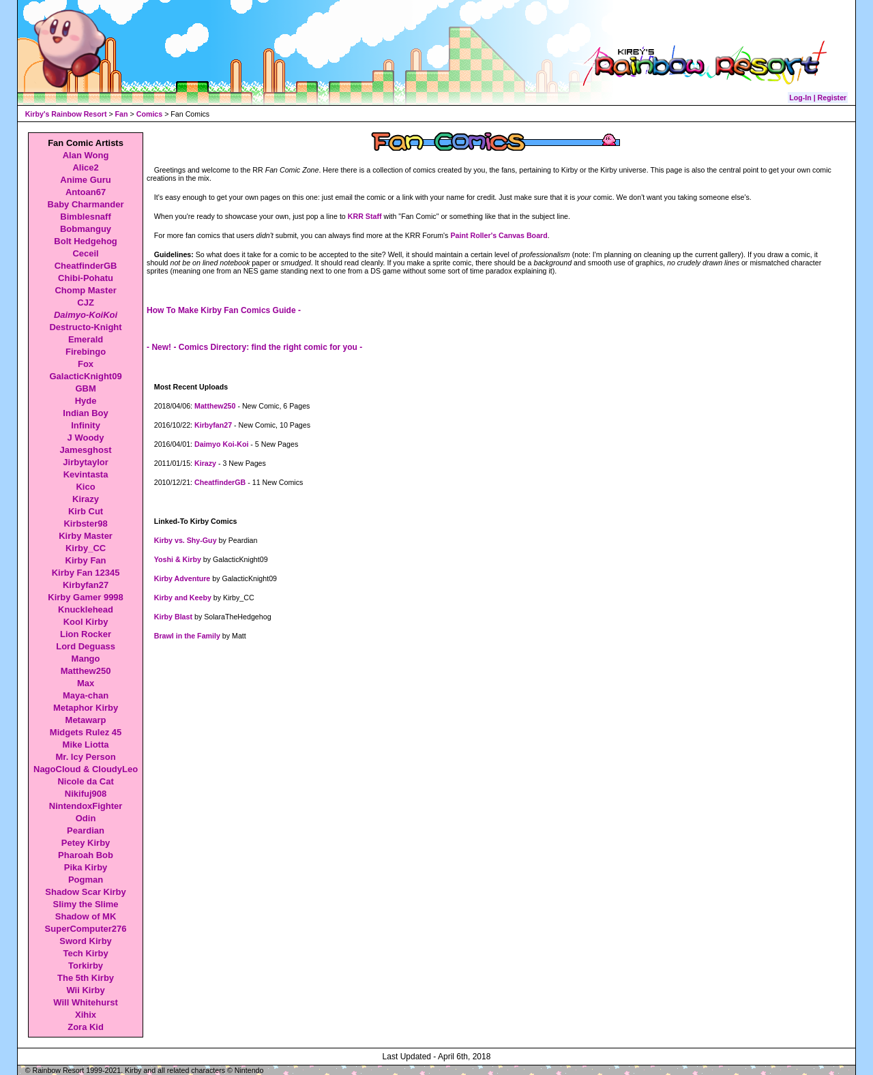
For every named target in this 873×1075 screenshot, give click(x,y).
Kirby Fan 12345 (86, 573)
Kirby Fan (85, 560)
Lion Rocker (85, 634)
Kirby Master (86, 536)
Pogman (85, 879)
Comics (149, 114)
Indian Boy (85, 413)
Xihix (85, 1015)
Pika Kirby (86, 867)
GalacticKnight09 (85, 376)
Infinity (85, 425)
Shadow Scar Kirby (85, 892)
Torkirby (85, 965)
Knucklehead (85, 609)
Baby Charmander (86, 204)
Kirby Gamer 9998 (85, 597)
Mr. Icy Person (85, 757)
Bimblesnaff (85, 216)
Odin (86, 818)
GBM (85, 388)
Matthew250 (86, 671)
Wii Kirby (85, 990)
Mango (86, 658)
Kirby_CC (85, 548)
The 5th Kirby (85, 978)
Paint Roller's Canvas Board (498, 235)
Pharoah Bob (85, 855)
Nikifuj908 (85, 794)
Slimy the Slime (86, 904)
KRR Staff (365, 216)
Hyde (86, 401)
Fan (121, 114)
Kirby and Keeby (182, 597)
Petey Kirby (85, 843)
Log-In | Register (817, 97)
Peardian (85, 830)
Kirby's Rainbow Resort (66, 114)
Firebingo (85, 352)
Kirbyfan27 (85, 585)
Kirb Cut (85, 511)
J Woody (86, 437)
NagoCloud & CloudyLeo (85, 769)
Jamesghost (86, 450)
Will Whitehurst (85, 1002)
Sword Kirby (85, 941)
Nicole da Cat (85, 781)
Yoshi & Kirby (177, 559)
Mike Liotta (86, 744)
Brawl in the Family (187, 636)
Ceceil (85, 253)
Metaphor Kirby (85, 708)
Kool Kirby (85, 622)
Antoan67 (85, 192)
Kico (85, 487)
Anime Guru (85, 180)
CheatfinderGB (86, 266)
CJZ (85, 302)
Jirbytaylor (85, 462)
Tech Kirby (85, 953)
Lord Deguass (85, 646)
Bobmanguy (85, 229)
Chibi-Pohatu (85, 278)
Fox (85, 364)
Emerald (85, 339)
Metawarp (85, 720)
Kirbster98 (85, 523)
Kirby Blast (173, 617)
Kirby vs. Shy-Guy (185, 540)
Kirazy (85, 499)
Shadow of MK (86, 916)
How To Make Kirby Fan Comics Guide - (224, 310)
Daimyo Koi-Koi (221, 444)
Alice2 (85, 167)
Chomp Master (85, 290)
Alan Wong (86, 155)
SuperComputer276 (86, 929)
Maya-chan (85, 695)
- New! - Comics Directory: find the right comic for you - (254, 347)
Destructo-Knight (85, 327)
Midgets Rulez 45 (85, 732)
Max (85, 683)
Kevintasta (85, 474)
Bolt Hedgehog (85, 241)
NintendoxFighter (86, 806)
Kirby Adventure (182, 578)
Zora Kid (86, 1027)
